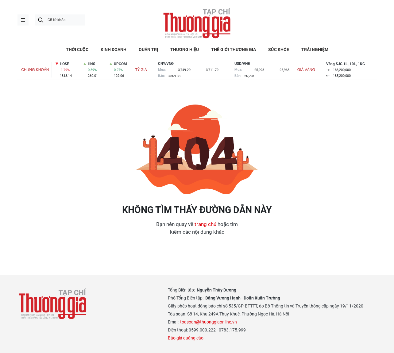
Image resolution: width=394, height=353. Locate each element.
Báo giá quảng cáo (185, 337)
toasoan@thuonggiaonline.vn (208, 321)
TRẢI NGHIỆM (314, 49)
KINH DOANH (113, 49)
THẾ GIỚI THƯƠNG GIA (233, 49)
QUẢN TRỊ (148, 49)
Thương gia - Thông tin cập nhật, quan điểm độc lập (197, 23)
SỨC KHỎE (278, 49)
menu (23, 20)
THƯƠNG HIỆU (184, 49)
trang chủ (205, 224)
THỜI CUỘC (77, 49)
